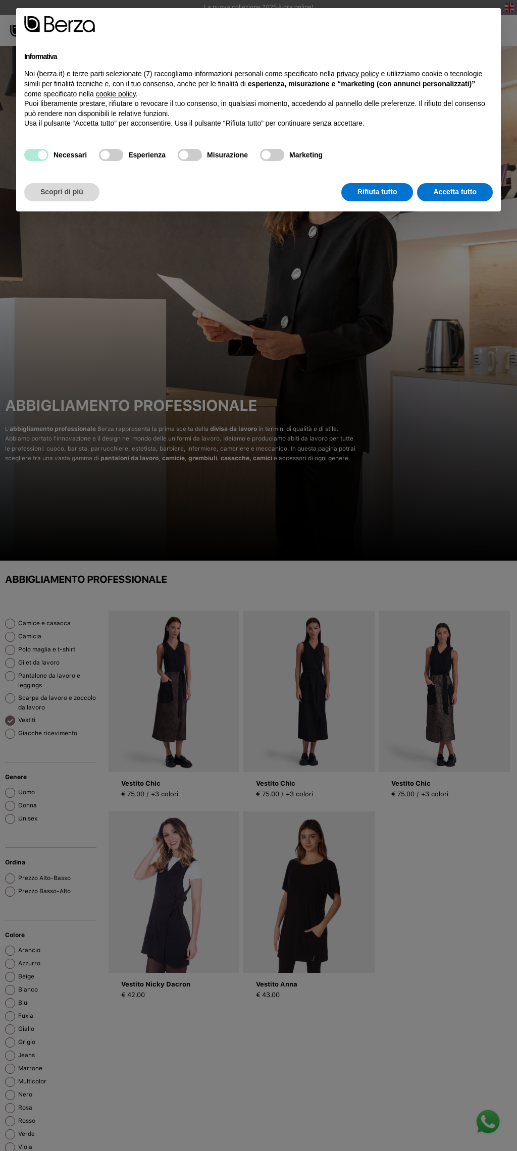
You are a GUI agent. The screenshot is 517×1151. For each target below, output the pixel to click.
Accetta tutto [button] (455, 192)
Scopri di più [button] (61, 192)
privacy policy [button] (358, 74)
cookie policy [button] (116, 94)
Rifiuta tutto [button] (377, 192)
